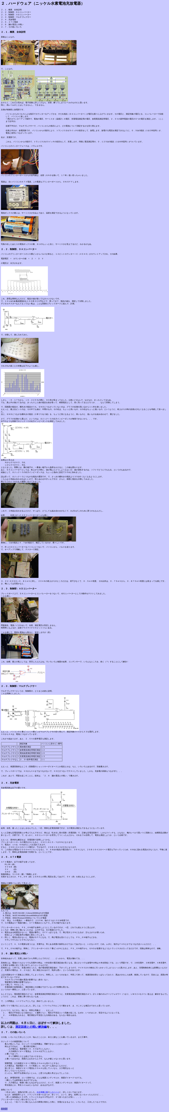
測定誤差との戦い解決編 (31, 1026)
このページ (54, 1092)
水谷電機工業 (42, 1092)
